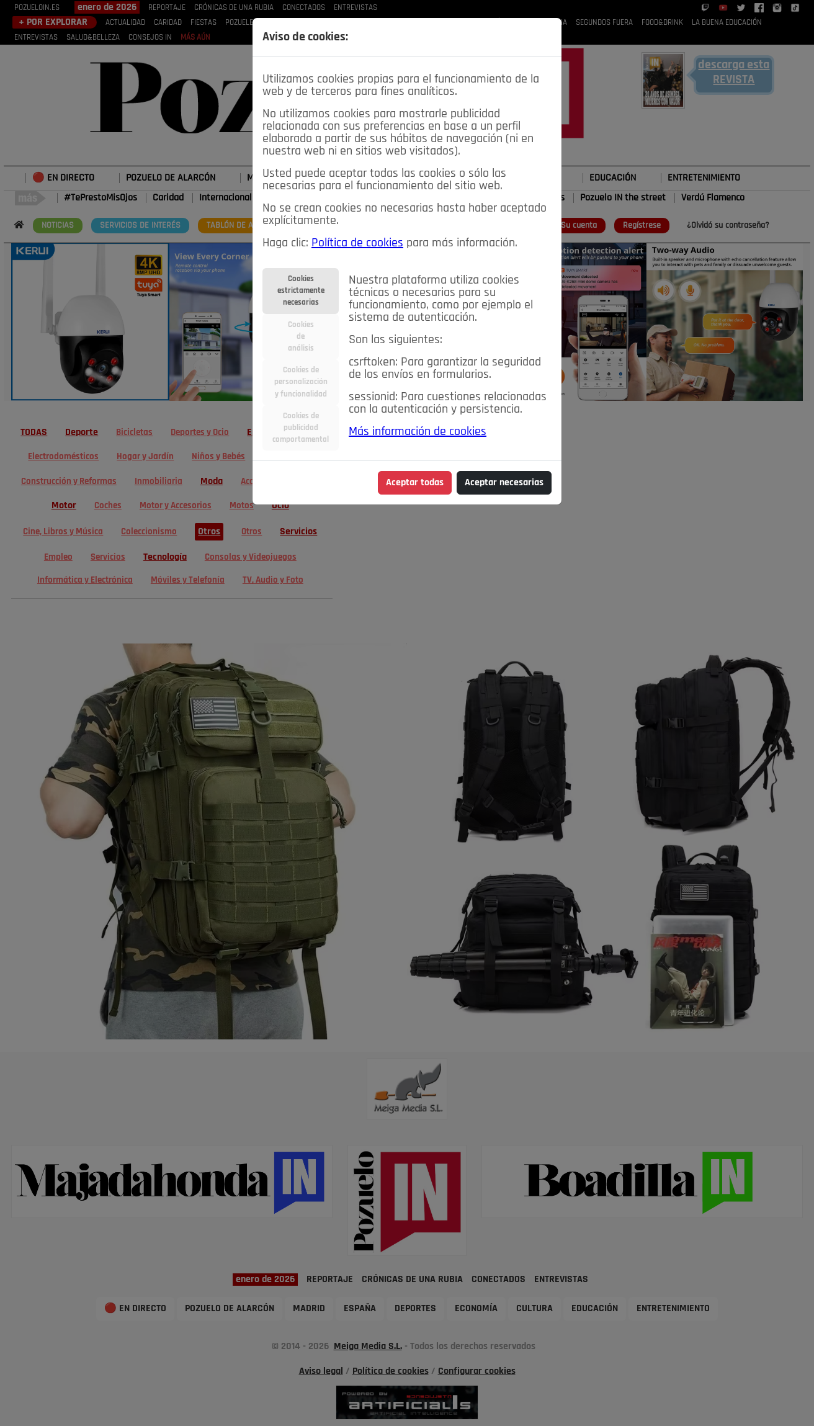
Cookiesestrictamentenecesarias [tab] (300, 291)
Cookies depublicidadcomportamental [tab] (300, 428)
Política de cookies (357, 243)
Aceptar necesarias (504, 483)
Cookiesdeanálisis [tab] (301, 336)
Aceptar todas (415, 483)
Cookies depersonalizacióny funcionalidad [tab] (301, 382)
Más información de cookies (417, 432)
